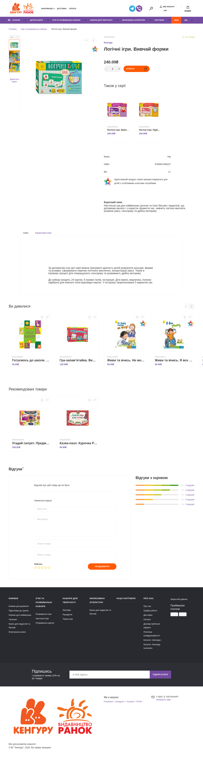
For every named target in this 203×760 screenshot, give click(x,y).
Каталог (14, 20)
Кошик (188, 9)
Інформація (47, 8)
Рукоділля (67, 614)
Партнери (159, 20)
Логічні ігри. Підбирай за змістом (150, 130)
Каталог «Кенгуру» (152, 640)
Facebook (108, 701)
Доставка (62, 8)
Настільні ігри (42, 618)
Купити (136, 68)
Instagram (119, 701)
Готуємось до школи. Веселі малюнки (31, 360)
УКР (165, 11)
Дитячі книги (36, 20)
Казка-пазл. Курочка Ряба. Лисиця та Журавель (78, 443)
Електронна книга (17, 632)
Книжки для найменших (20, 615)
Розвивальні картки (45, 623)
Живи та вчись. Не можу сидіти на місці (126, 360)
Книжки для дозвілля (19, 606)
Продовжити (102, 566)
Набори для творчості (101, 20)
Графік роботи (150, 610)
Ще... (186, 20)
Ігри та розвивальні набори (66, 20)
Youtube (130, 701)
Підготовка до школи (18, 610)
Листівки (67, 610)
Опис (25, 233)
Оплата (72, 8)
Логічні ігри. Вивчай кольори (118, 130)
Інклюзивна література (133, 20)
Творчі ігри (68, 619)
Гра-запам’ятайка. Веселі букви (78, 360)
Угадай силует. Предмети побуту (31, 443)
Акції (176, 20)
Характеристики (43, 233)
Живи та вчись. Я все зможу (174, 360)
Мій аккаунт (167, 7)
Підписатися (160, 674)
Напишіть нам (163, 699)
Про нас (147, 606)
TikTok (139, 701)
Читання (13, 619)
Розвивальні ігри (43, 614)
